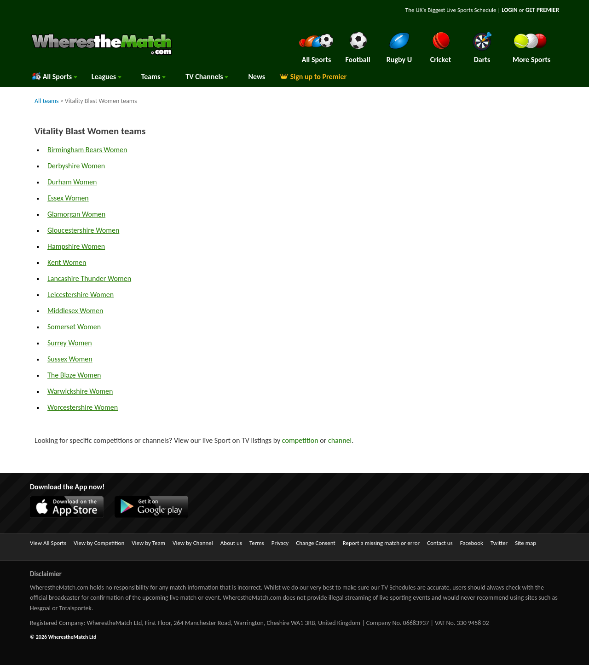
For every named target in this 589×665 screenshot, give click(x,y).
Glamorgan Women (76, 214)
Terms (256, 542)
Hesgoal (40, 608)
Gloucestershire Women (83, 230)
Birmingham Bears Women (87, 149)
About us (231, 542)
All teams (47, 101)
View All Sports (48, 542)
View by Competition (99, 542)
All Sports (54, 76)
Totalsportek (75, 608)
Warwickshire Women (80, 391)
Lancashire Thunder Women (89, 278)
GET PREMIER (542, 9)
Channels (206, 76)
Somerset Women (74, 326)
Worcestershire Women (82, 407)
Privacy (280, 542)
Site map (525, 542)
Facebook (471, 542)
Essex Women (68, 198)
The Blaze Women (74, 375)
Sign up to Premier (312, 76)
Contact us (440, 542)
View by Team (148, 542)
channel (340, 440)
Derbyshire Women (76, 165)
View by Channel (193, 542)
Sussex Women (69, 359)
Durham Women (72, 182)
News (256, 76)
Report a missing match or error (381, 542)
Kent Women (66, 262)
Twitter (499, 542)
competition (300, 440)
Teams (153, 76)
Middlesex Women (75, 310)
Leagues (106, 76)
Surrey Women (69, 342)
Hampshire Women (76, 246)
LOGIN (509, 9)
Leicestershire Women (80, 294)
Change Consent (315, 542)
